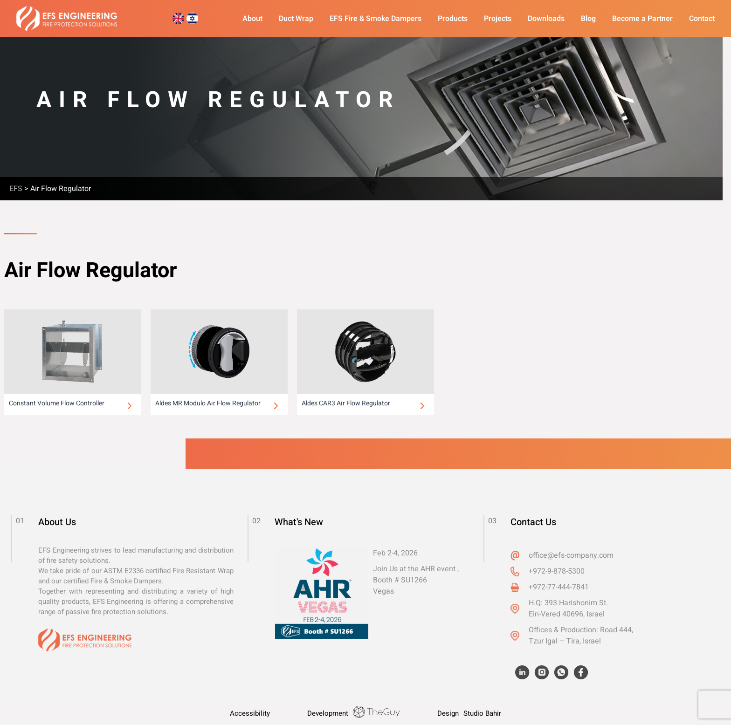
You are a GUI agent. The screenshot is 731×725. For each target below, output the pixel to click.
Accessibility (250, 713)
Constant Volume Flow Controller (56, 403)
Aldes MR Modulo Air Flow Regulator (208, 403)
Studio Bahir (482, 713)
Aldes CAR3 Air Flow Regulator (346, 403)
